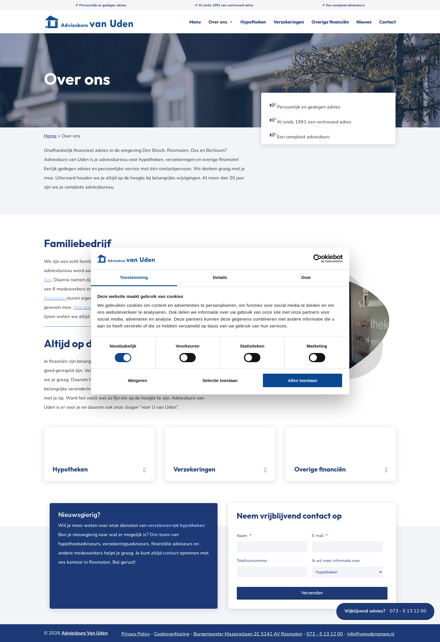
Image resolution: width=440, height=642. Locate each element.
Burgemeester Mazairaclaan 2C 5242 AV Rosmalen (247, 634)
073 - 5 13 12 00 (385, 611)
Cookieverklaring (171, 634)
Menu (195, 22)
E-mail (319, 535)
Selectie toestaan (220, 380)
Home (50, 136)
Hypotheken (253, 22)
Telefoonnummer (252, 560)
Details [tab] (220, 277)
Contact (387, 22)
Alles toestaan (302, 380)
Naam (244, 535)
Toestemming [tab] (134, 277)
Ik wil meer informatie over (336, 560)
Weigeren (137, 380)
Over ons (217, 22)
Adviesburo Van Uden (84, 633)
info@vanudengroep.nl (370, 634)
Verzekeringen (289, 22)
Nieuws (364, 22)
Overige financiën (330, 22)
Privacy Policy (135, 634)
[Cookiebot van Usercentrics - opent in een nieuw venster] (317, 258)
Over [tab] (306, 277)
